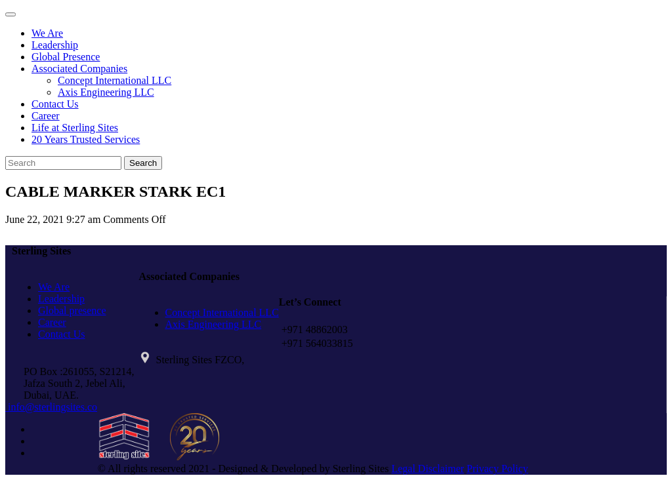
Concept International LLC (114, 80)
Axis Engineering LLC (106, 92)
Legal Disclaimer (427, 468)
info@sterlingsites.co (51, 406)
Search (143, 163)
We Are (47, 33)
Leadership (55, 44)
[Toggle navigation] (10, 14)
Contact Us (55, 104)
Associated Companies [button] (79, 68)
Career (46, 115)
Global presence (72, 310)
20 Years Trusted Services (86, 139)
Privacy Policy (497, 468)
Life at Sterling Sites (75, 127)
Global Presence (66, 56)
